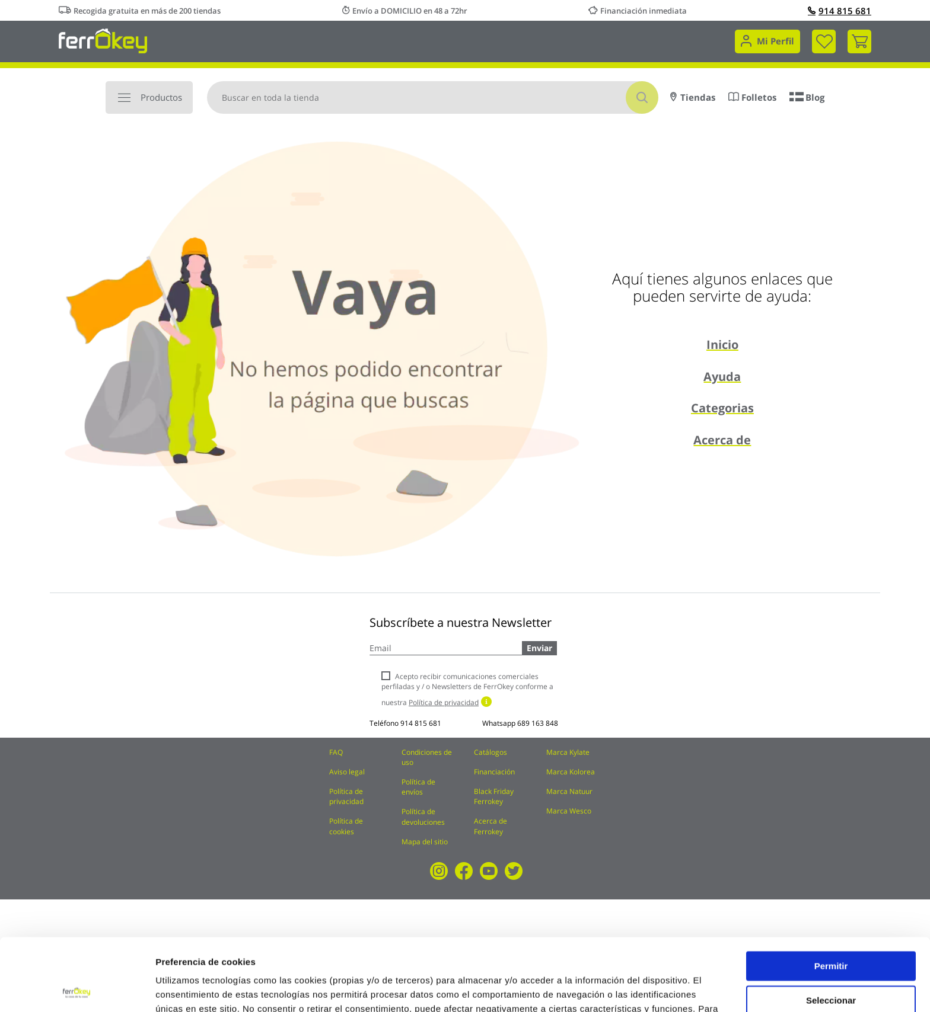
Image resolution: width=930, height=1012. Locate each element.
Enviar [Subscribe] (539, 648)
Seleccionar (831, 928)
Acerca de (722, 440)
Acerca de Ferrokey (490, 826)
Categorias (722, 408)
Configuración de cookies (655, 989)
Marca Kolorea (570, 772)
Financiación (494, 772)
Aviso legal (347, 772)
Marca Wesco (568, 811)
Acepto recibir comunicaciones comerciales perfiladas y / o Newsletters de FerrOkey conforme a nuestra (467, 689)
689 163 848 (537, 723)
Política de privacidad (346, 796)
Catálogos (490, 752)
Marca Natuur (569, 791)
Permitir (831, 893)
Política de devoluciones (423, 816)
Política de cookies (346, 826)
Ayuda (722, 377)
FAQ (336, 752)
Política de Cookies (344, 950)
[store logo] (103, 40)
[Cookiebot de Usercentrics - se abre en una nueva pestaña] (77, 989)
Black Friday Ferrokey (494, 796)
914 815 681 (839, 11)
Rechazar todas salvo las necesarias (831, 966)
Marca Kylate (568, 752)
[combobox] (432, 97)
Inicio (722, 345)
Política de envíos (418, 787)
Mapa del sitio (425, 842)
